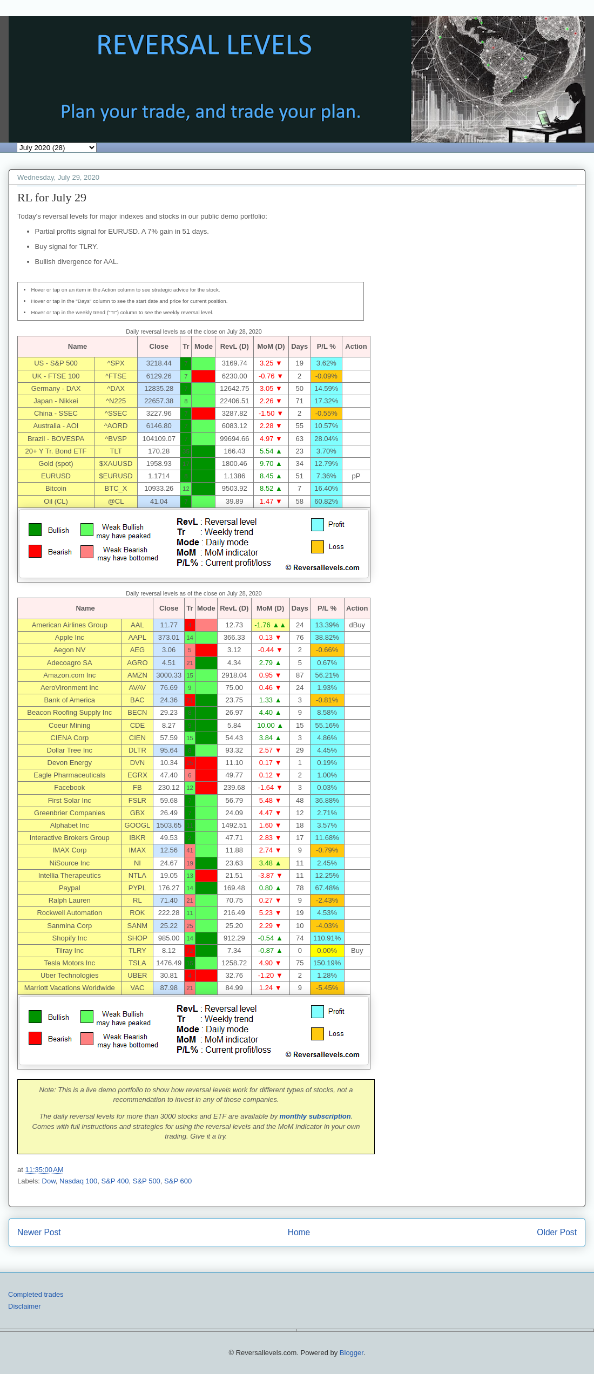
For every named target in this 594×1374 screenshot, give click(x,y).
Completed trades (36, 1294)
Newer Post (39, 1232)
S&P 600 (178, 1181)
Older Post (557, 1232)
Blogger (351, 1353)
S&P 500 (146, 1181)
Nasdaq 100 (78, 1181)
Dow (49, 1181)
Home (299, 1232)
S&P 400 (115, 1181)
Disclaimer (24, 1306)
